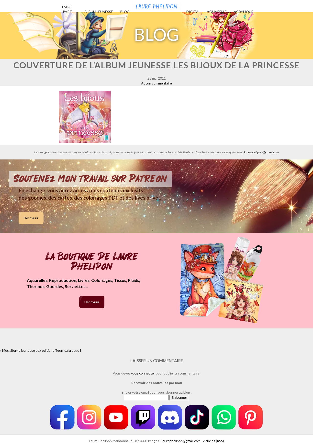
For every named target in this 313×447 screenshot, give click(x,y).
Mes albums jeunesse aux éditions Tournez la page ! (41, 350)
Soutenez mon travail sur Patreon (90, 178)
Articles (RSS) (213, 441)
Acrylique (243, 12)
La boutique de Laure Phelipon (92, 262)
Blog (125, 12)
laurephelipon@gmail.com (261, 152)
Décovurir (31, 218)
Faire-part (67, 9)
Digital (193, 12)
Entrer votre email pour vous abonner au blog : (157, 392)
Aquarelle (217, 12)
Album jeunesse (98, 12)
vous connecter (143, 373)
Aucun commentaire (156, 83)
